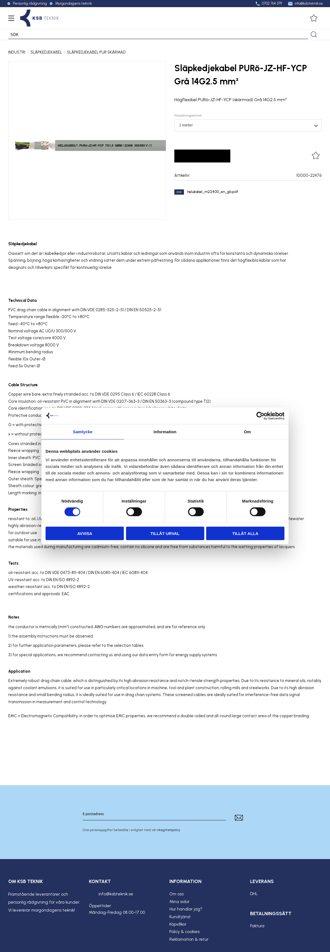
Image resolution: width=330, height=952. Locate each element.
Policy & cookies (184, 931)
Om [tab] (247, 431)
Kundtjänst (180, 916)
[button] (10, 20)
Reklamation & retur (188, 939)
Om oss (176, 894)
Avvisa (84, 533)
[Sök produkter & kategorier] (158, 34)
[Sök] (314, 34)
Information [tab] (165, 431)
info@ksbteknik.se (304, 3)
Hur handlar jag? (185, 909)
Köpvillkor (177, 924)
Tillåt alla (245, 533)
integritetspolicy (168, 830)
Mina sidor (179, 901)
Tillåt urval (165, 533)
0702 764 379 (267, 3)
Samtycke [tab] (83, 431)
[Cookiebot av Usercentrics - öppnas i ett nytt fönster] (260, 416)
